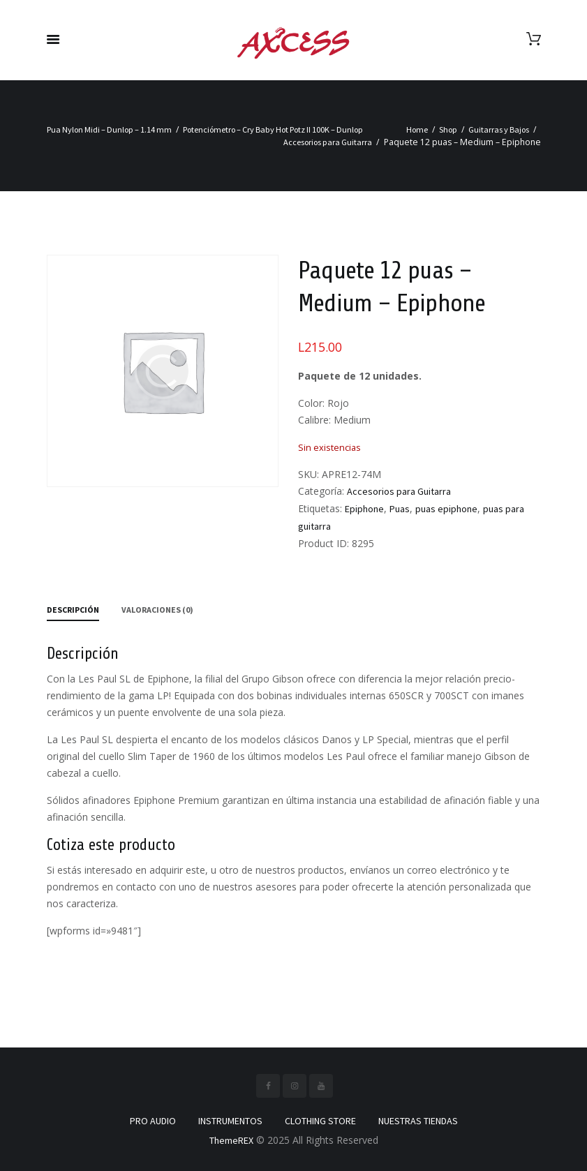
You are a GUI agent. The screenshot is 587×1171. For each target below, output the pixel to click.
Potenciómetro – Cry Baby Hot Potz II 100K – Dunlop (273, 129)
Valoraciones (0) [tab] (157, 609)
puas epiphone (446, 508)
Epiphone (364, 508)
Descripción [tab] (73, 609)
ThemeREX (231, 1140)
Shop (448, 129)
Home (417, 129)
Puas (399, 508)
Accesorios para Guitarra (327, 142)
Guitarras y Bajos (498, 129)
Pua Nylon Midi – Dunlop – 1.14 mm (109, 129)
